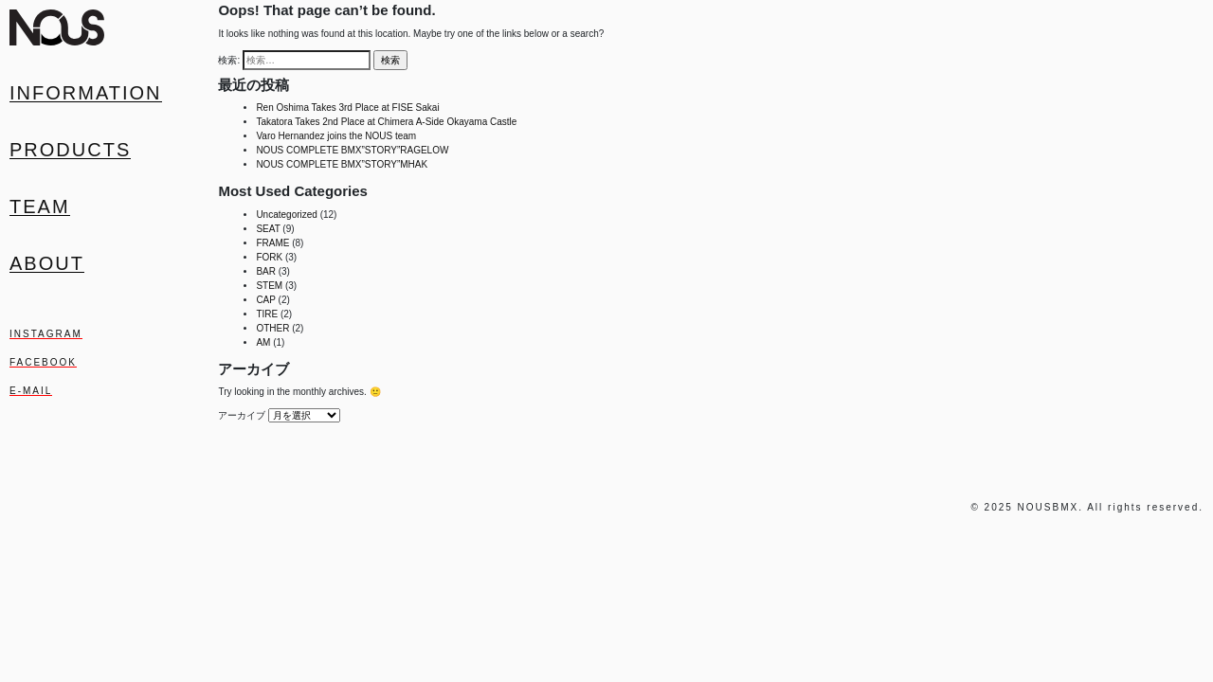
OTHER (272, 328)
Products (70, 149)
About (46, 263)
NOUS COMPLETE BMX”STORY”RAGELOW (352, 150)
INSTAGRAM (45, 334)
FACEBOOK (43, 363)
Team (39, 206)
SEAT (268, 229)
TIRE (267, 314)
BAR (266, 271)
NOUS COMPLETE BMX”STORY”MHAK (341, 164)
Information (85, 92)
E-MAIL (30, 391)
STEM (269, 285)
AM (263, 342)
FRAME (272, 243)
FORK (269, 257)
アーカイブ (241, 415)
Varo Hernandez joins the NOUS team (336, 136)
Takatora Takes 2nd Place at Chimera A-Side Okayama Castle (386, 122)
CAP (265, 300)
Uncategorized (286, 214)
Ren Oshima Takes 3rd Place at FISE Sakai (347, 107)
